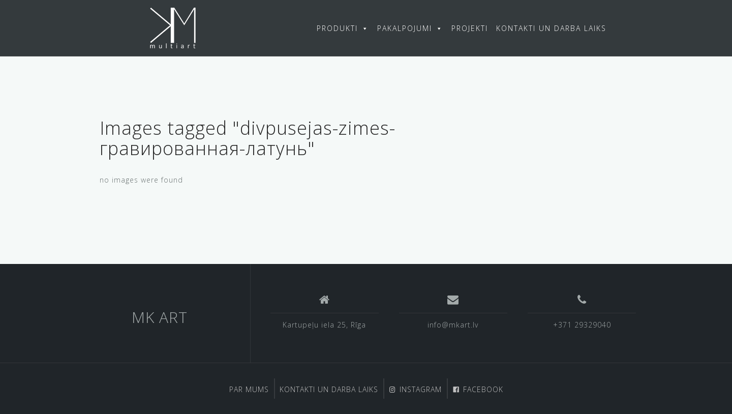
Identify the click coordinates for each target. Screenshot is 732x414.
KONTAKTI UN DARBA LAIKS (551, 28)
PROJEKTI (469, 28)
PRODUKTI (343, 28)
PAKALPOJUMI (410, 28)
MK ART (160, 317)
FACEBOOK (483, 389)
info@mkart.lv (453, 325)
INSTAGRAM (421, 389)
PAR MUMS (249, 389)
